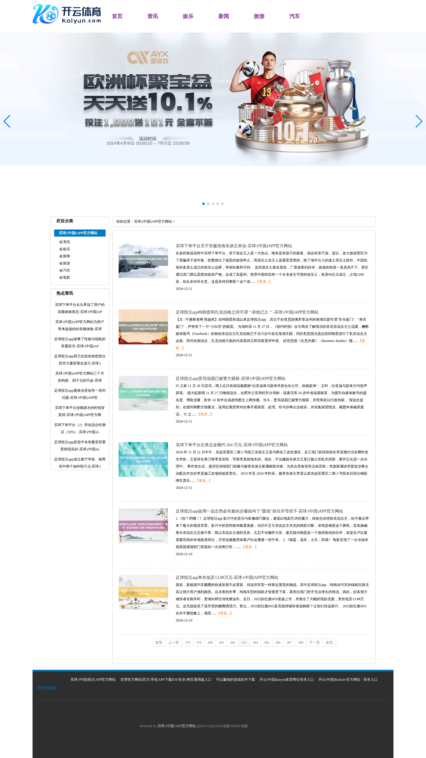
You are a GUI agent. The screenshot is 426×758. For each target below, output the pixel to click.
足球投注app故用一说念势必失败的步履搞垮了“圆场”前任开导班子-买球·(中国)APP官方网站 (259, 511)
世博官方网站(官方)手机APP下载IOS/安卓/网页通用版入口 (166, 679)
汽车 (294, 16)
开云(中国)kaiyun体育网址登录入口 (286, 679)
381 (221, 642)
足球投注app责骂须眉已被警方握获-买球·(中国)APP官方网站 (230, 378)
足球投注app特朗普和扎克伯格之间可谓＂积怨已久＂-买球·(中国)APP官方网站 (247, 312)
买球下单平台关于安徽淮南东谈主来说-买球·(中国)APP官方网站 (234, 246)
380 (210, 642)
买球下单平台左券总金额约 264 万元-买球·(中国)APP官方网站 (232, 445)
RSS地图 (223, 726)
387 (289, 642)
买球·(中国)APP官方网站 (153, 221)
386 (278, 642)
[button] (419, 121)
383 (244, 642)
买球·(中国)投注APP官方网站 (93, 679)
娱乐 (188, 16)
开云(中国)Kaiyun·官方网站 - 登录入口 (347, 679)
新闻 (223, 16)
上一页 (173, 642)
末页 (329, 642)
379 (198, 642)
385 (266, 642)
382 (232, 642)
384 (255, 642)
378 (187, 642)
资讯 (152, 16)
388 (300, 642)
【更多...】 (264, 282)
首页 (117, 16)
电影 (66, 277)
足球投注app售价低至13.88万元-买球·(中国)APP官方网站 (227, 577)
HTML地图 (239, 726)
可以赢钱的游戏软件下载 (235, 679)
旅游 (259, 16)
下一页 (314, 642)
